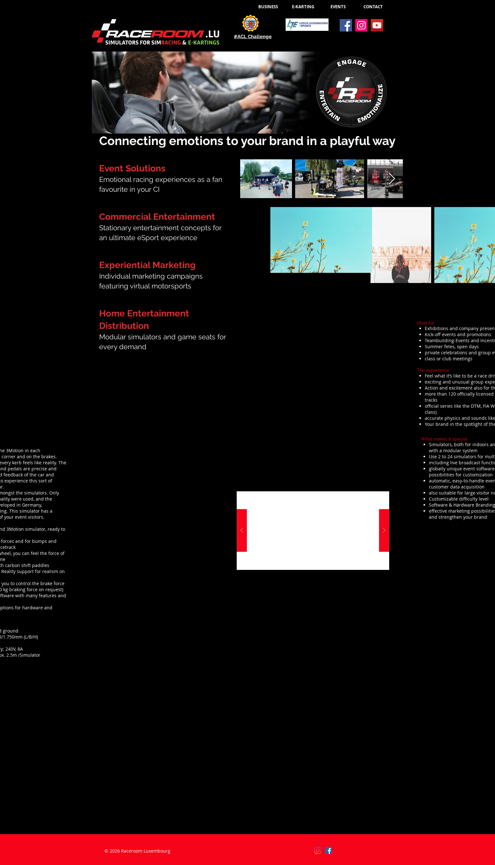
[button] (321, 240)
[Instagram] (361, 25)
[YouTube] (377, 25)
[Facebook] (346, 25)
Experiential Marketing (147, 265)
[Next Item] (392, 179)
